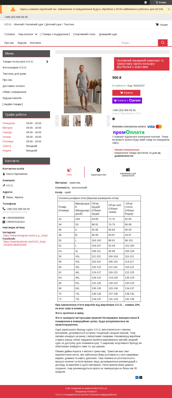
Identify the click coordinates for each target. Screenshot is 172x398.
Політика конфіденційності (103, 394)
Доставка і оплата (14, 85)
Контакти (35, 42)
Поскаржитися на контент (75, 394)
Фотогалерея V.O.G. (15, 67)
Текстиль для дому (14, 73)
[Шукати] (163, 42)
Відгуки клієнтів (12, 98)
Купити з (129, 100)
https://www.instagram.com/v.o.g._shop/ (26, 235)
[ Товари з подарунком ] (55, 34)
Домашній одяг (108, 34)
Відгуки (22, 42)
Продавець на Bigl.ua (86, 391)
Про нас (9, 42)
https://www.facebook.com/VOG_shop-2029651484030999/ (25, 243)
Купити (128, 92)
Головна (9, 34)
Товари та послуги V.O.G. (18, 61)
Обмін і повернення (14, 91)
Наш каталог (25, 34)
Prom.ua (102, 388)
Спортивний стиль (84, 34)
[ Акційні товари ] (13, 104)
